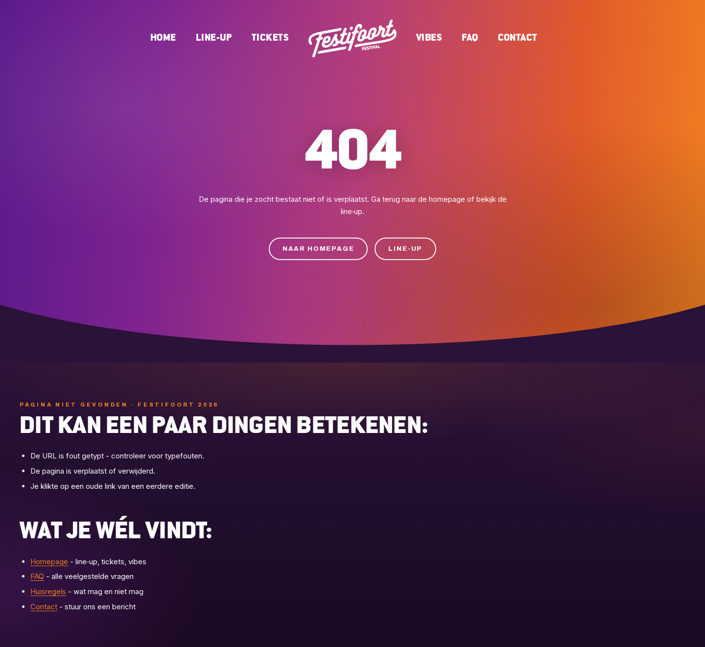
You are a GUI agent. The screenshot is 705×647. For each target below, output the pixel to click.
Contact (518, 38)
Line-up (214, 38)
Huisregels (48, 591)
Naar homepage (318, 248)
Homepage (49, 561)
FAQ (470, 38)
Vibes (429, 38)
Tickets (270, 38)
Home (163, 38)
